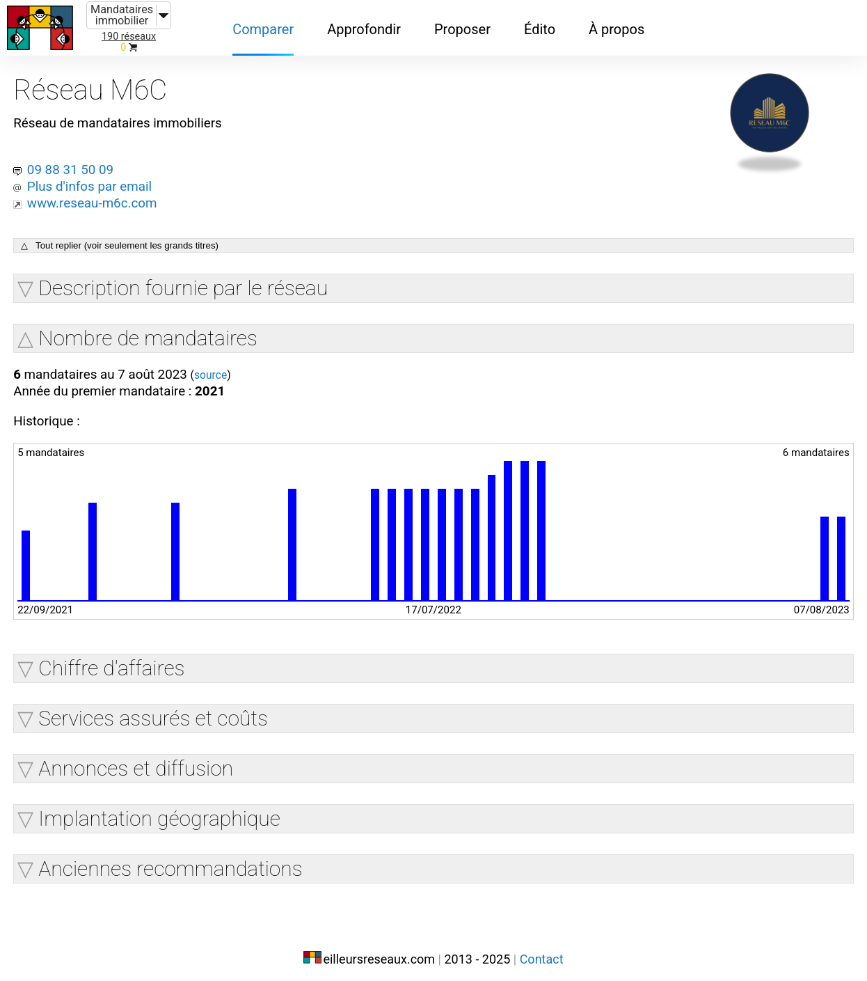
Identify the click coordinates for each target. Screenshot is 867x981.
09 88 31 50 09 (76, 160)
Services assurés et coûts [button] (156, 712)
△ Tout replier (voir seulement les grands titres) (122, 237)
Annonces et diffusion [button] (138, 763)
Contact (542, 951)
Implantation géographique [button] (162, 813)
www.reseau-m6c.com (99, 193)
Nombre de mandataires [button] (150, 329)
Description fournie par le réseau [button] (186, 279)
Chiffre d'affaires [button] (114, 662)
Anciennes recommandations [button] (173, 863)
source (225, 368)
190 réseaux (129, 36)
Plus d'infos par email (96, 176)
